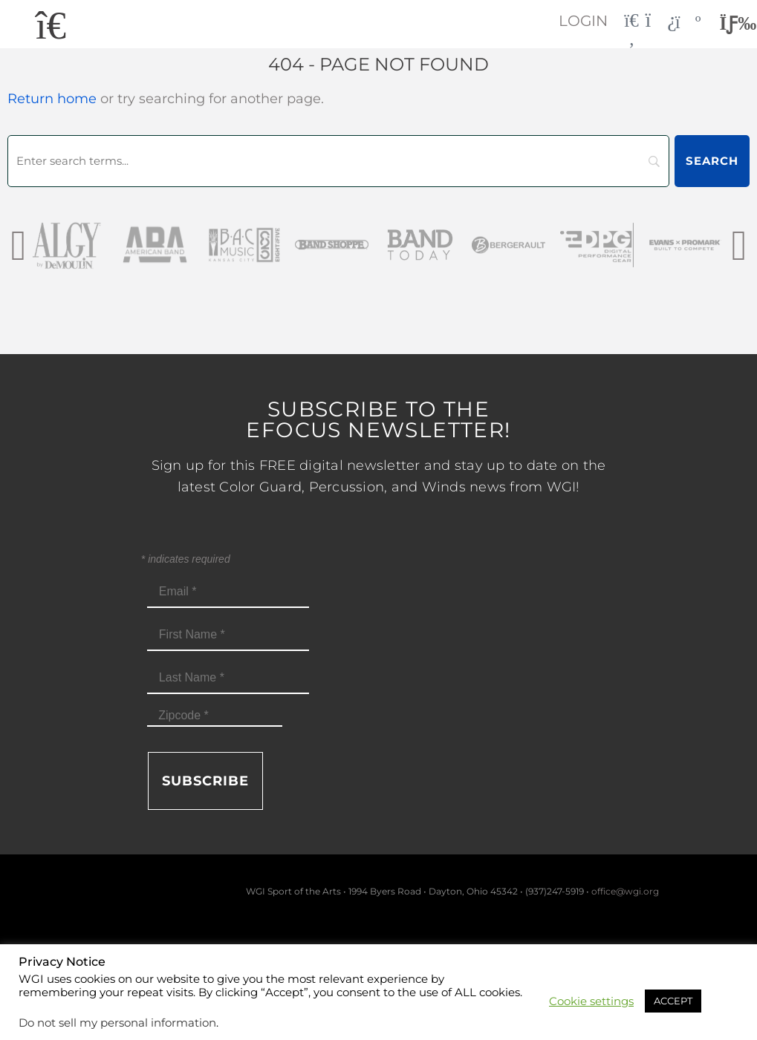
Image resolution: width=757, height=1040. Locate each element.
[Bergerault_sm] (508, 244)
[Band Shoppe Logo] (331, 244)
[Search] (338, 161)
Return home (52, 99)
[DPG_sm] (597, 244)
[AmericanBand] (155, 244)
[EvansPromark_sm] (685, 244)
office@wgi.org (625, 891)
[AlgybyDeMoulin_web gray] (66, 244)
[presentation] (18, 244)
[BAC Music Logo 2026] (243, 244)
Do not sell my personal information (117, 1023)
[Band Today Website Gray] (420, 244)
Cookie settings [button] (591, 1001)
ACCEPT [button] (673, 1001)
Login (583, 21)
